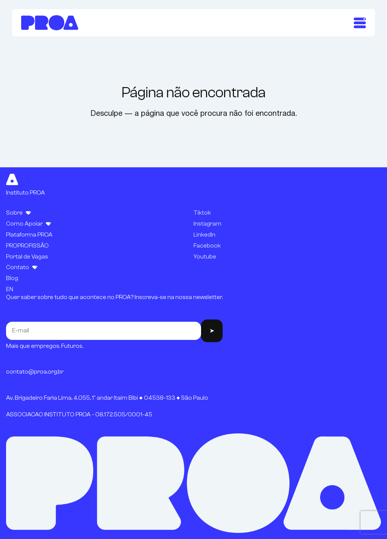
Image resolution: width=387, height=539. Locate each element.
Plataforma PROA (29, 234)
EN (9, 289)
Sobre (14, 212)
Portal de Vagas (27, 256)
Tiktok (202, 212)
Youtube (205, 256)
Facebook (207, 245)
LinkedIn (204, 234)
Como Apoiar (24, 223)
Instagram (207, 223)
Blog (12, 278)
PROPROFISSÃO (27, 245)
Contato (17, 267)
